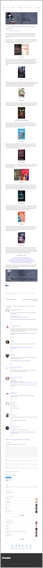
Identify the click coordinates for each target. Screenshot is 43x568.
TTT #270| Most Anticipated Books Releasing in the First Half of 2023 (21, 260)
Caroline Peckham (8, 529)
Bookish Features (19, 7)
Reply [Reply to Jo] (11, 424)
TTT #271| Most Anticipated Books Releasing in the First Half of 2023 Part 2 (21, 261)
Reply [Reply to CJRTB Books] (11, 400)
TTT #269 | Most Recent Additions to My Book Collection (21, 258)
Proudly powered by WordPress (16, 564)
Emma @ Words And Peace (15, 377)
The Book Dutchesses (17, 30)
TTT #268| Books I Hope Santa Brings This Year (21, 257)
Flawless (7, 525)
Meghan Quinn (8, 499)
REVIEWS (12, 7)
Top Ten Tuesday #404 (20, 420)
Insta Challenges (37, 7)
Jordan (11, 354)
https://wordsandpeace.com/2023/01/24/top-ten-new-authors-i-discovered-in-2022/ (23, 382)
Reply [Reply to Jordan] (11, 364)
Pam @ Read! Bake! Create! (15, 309)
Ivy (6, 504)
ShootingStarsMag (13, 426)
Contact (21, 9)
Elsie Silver (7, 526)
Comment (7, 446)
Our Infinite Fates (9, 534)
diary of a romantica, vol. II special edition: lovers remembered (16, 531)
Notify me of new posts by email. (11, 475)
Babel (7, 507)
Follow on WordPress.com (10, 492)
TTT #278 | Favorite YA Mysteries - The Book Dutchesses (19, 439)
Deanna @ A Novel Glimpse (15, 367)
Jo (10, 414)
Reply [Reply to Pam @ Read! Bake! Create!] (11, 323)
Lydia (11, 340)
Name (7, 459)
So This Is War (8, 498)
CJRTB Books (12, 392)
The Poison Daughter (9, 522)
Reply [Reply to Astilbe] (11, 411)
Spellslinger (8, 501)
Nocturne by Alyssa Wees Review (24, 360)
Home (4, 7)
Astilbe (11, 402)
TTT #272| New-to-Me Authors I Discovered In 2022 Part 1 (21, 262)
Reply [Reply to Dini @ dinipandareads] (11, 338)
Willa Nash (7, 505)
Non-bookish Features (28, 7)
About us (8, 7)
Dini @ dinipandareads (14, 325)
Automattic (29, 564)
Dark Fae (7, 528)
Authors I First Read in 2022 (29, 319)
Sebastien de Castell (8, 502)
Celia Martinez (8, 532)
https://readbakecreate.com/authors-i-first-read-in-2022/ (19, 317)
